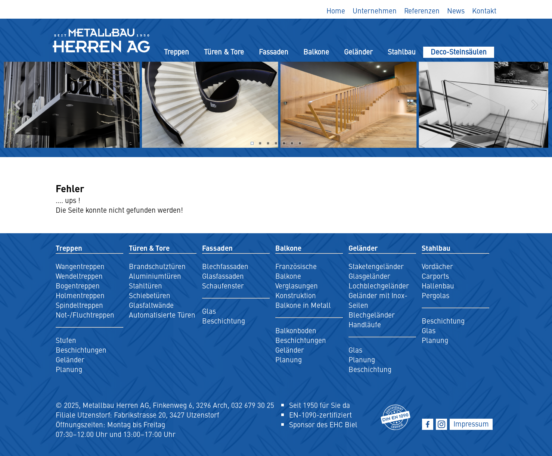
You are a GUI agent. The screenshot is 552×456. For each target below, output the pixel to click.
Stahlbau (402, 51)
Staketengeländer (376, 266)
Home (335, 10)
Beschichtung (223, 320)
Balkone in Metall (303, 305)
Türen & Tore (224, 51)
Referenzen (422, 10)
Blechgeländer (371, 314)
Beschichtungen (81, 350)
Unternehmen (375, 10)
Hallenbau (438, 285)
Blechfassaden (225, 266)
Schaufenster (223, 285)
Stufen (66, 340)
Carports (435, 276)
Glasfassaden (223, 276)
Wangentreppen (80, 266)
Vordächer (437, 266)
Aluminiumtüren (155, 276)
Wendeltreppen (79, 276)
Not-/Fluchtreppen (85, 314)
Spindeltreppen (79, 305)
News (456, 10)
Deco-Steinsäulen (459, 51)
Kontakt (484, 10)
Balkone (316, 51)
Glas (209, 311)
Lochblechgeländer (378, 285)
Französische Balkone (296, 271)
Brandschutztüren (157, 266)
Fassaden (273, 51)
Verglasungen (296, 285)
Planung (69, 369)
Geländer (358, 51)
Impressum (471, 423)
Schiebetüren (149, 295)
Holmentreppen (80, 295)
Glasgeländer (369, 276)
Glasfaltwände (151, 305)
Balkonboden (295, 330)
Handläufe (364, 324)
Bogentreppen (78, 285)
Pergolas (435, 295)
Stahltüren (145, 285)
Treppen (176, 51)
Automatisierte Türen (162, 314)
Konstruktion (295, 295)
